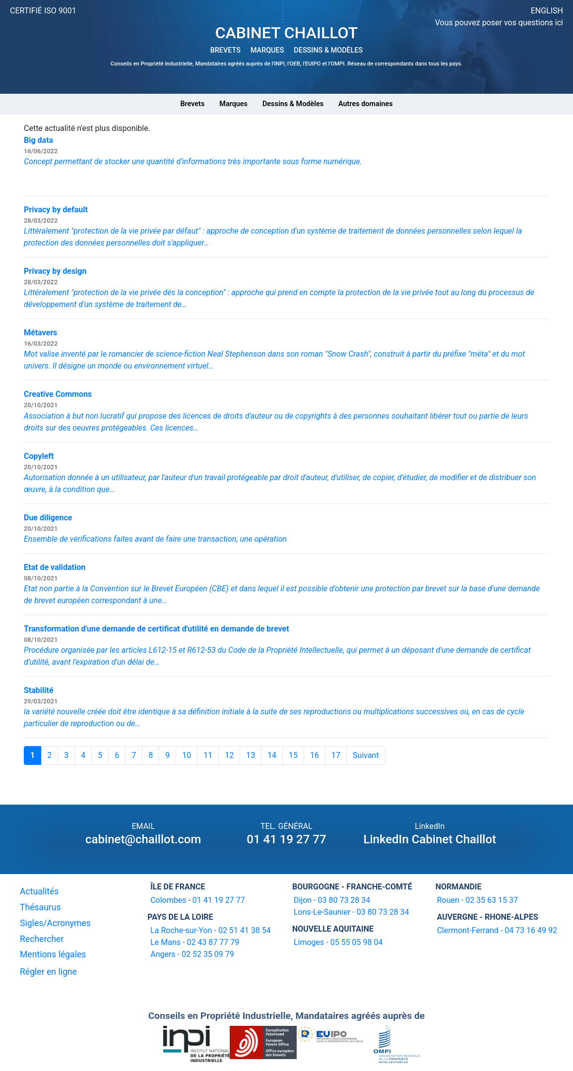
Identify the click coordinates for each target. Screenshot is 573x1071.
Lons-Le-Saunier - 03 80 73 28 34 (351, 912)
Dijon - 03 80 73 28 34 (332, 900)
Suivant (366, 755)
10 (186, 755)
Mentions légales (53, 954)
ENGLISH (547, 10)
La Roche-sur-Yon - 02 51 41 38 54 (210, 930)
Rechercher (42, 939)
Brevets (192, 104)
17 (335, 755)
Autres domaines (365, 104)
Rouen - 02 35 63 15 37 (477, 900)
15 (293, 755)
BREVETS (225, 50)
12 (229, 755)
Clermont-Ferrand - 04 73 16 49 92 (497, 930)
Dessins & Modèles (292, 104)
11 (207, 755)
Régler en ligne (48, 972)
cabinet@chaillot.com (143, 839)
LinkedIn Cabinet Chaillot (429, 839)
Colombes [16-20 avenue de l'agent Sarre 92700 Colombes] (168, 900)
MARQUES (267, 50)
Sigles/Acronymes (55, 923)
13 (250, 755)
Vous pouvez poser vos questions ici (499, 22)
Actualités (39, 891)
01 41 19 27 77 (286, 839)
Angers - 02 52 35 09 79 (192, 954)
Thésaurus (40, 907)
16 (314, 755)
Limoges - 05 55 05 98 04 (338, 942)
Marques (233, 104)
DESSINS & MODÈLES (328, 50)
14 (271, 755)
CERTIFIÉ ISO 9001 (43, 10)
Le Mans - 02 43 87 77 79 (194, 942)
